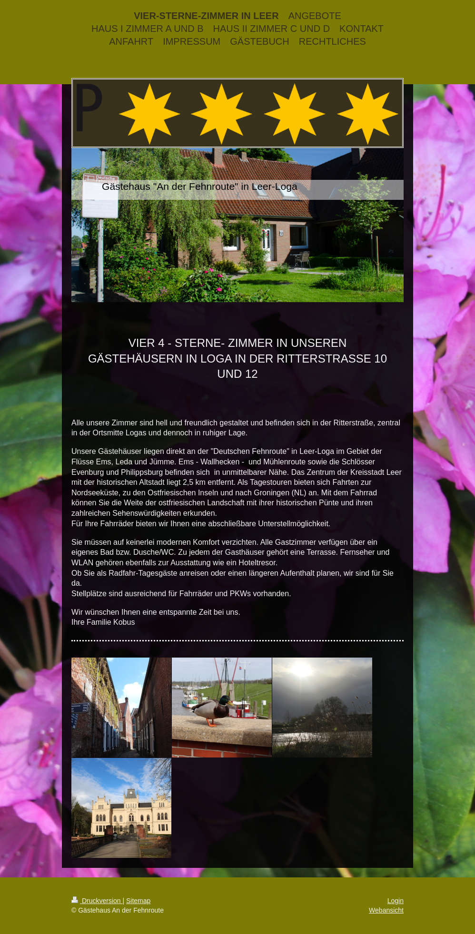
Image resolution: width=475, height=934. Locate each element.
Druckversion (96, 901)
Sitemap (138, 901)
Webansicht (386, 910)
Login (395, 901)
